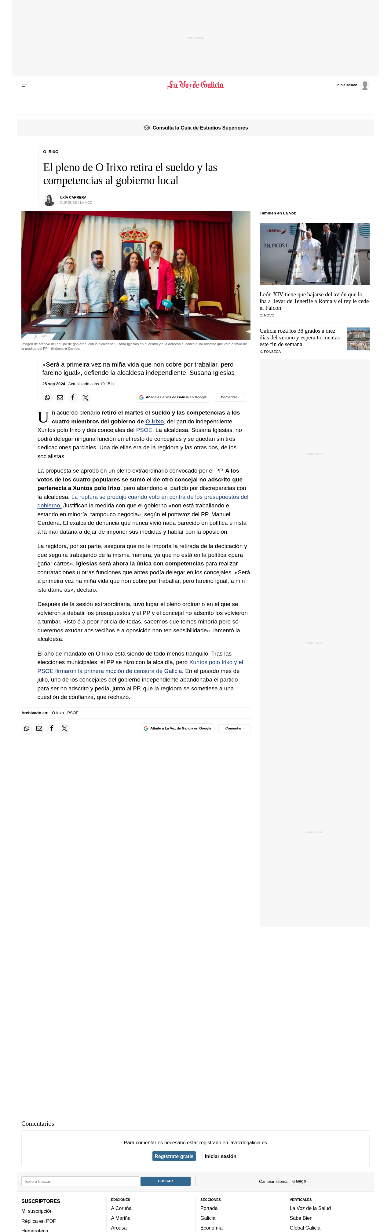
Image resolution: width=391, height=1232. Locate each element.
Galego (299, 1181)
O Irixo (154, 421)
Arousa (119, 1228)
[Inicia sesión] (353, 84)
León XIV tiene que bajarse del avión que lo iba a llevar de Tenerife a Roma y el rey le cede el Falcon (314, 301)
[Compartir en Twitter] (86, 397)
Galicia (207, 1218)
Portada (209, 1208)
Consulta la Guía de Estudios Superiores (200, 127)
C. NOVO (267, 315)
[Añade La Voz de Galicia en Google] (173, 398)
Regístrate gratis (174, 1156)
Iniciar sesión (220, 1156)
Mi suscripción (37, 1211)
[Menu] (25, 85)
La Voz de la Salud (310, 1208)
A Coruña (121, 1208)
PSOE (144, 430)
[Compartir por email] (60, 397)
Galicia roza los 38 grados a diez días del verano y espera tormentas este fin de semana (300, 337)
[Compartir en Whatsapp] (47, 397)
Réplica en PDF (38, 1221)
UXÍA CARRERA (73, 197)
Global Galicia (305, 1228)
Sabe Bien (301, 1218)
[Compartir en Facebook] (73, 397)
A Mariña (121, 1218)
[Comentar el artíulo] (230, 397)
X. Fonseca (270, 351)
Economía (211, 1228)
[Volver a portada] (195, 85)
